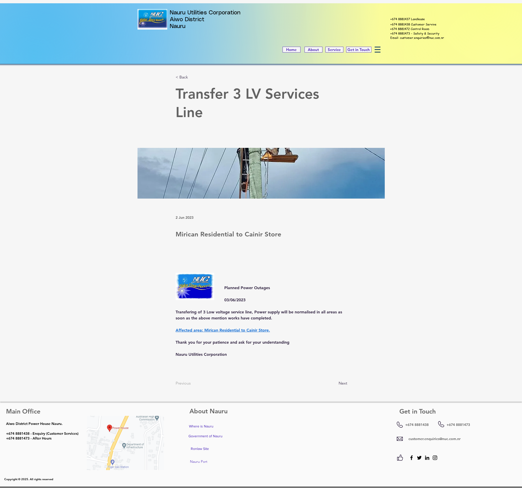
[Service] (334, 49)
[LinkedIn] (427, 458)
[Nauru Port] (198, 462)
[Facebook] (411, 458)
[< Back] (192, 77)
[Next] (334, 383)
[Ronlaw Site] (199, 449)
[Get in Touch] (358, 49)
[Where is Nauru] (201, 426)
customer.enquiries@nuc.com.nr (422, 38)
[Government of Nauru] (205, 436)
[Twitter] (419, 458)
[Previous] (192, 383)
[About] (313, 49)
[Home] (291, 49)
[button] (377, 49)
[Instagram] (435, 458)
